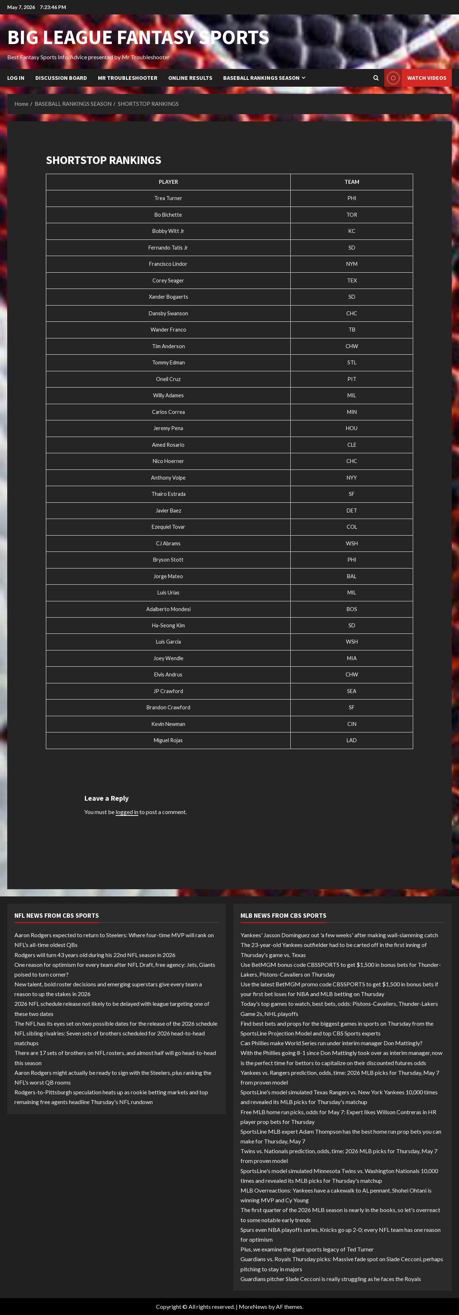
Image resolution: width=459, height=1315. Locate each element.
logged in (127, 811)
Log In (16, 77)
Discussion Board (61, 77)
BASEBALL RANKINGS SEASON (261, 77)
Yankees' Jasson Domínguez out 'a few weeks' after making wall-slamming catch (339, 934)
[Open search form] (376, 78)
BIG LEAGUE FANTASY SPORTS (138, 36)
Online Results (190, 77)
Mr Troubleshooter (127, 77)
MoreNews (253, 1306)
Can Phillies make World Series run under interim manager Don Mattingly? (332, 1042)
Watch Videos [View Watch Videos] (415, 78)
